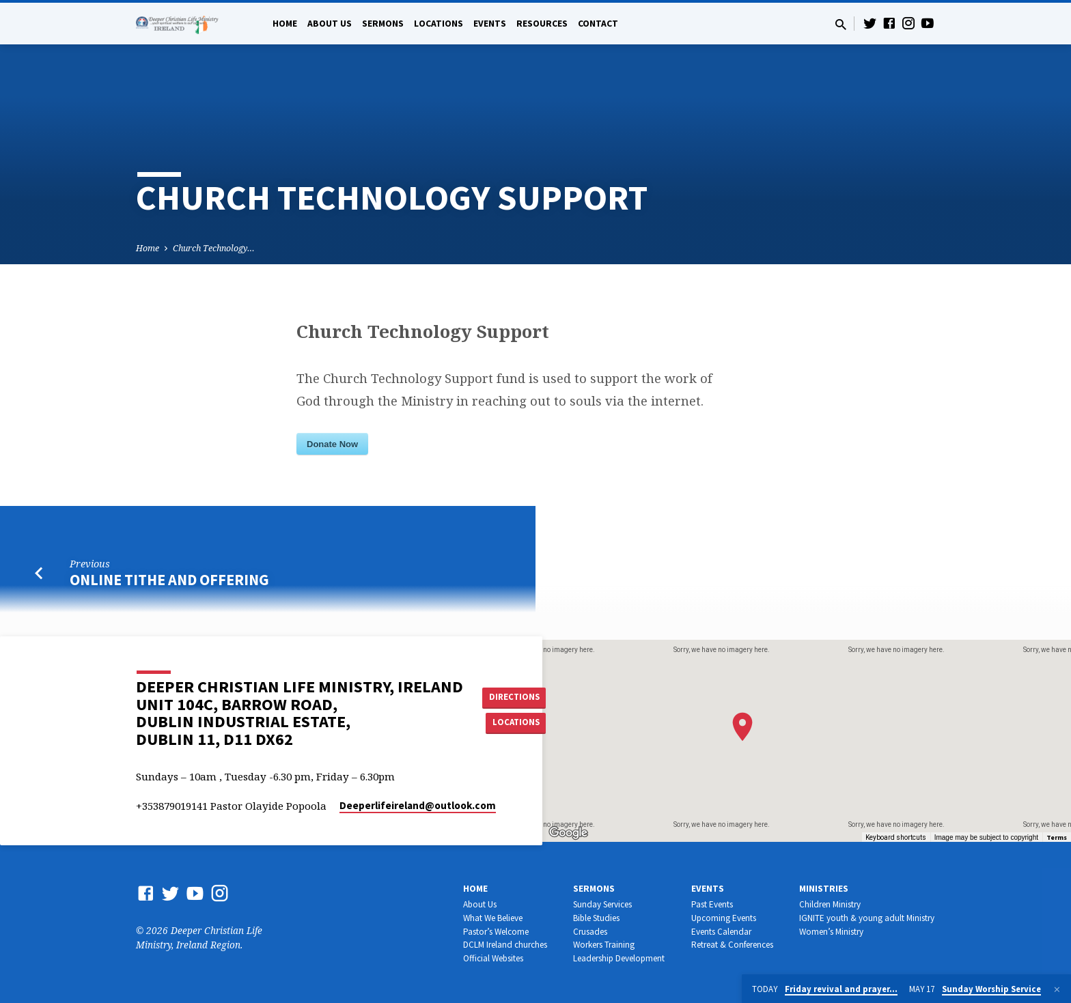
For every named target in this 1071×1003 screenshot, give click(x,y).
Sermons (383, 23)
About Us (329, 23)
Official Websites (493, 958)
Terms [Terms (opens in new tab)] (1056, 837)
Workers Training (604, 944)
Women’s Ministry (831, 931)
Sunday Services (602, 904)
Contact (598, 23)
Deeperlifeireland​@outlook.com (417, 805)
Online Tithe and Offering (169, 579)
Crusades (590, 931)
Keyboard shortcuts (895, 837)
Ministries (823, 888)
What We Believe (493, 918)
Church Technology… (214, 248)
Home (285, 23)
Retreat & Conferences (732, 944)
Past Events (712, 904)
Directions (517, 696)
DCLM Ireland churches (505, 944)
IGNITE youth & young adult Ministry (866, 918)
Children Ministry (830, 904)
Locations (438, 23)
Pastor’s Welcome (496, 931)
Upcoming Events (723, 918)
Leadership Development (619, 958)
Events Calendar (721, 931)
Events (489, 23)
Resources (542, 23)
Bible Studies (596, 918)
